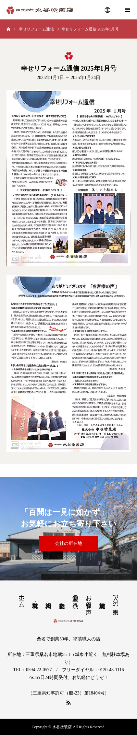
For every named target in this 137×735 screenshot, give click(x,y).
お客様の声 (88, 598)
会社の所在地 (68, 543)
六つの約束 (115, 598)
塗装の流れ (75, 597)
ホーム (21, 597)
